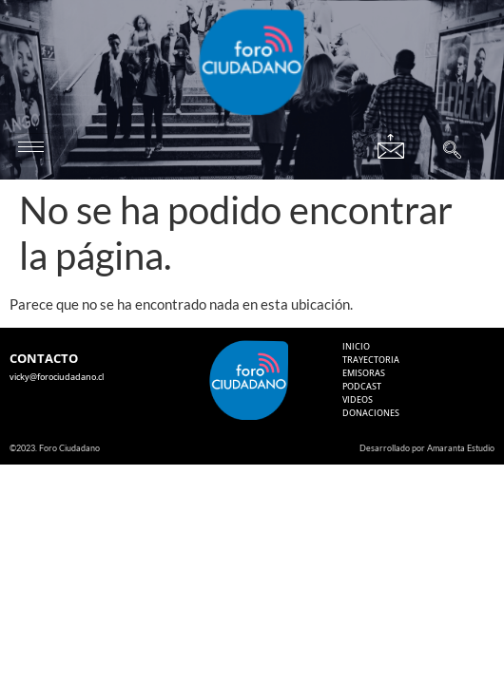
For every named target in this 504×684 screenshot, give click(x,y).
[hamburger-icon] (31, 147)
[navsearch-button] (452, 151)
